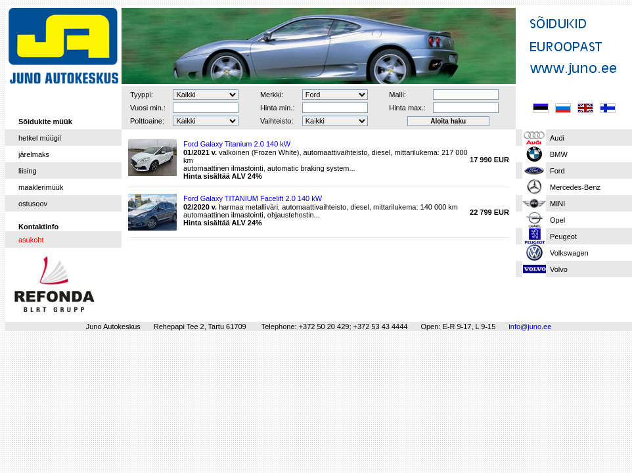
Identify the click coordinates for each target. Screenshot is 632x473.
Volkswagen (569, 253)
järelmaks (33, 154)
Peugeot (563, 236)
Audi (557, 138)
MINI (557, 204)
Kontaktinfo (38, 227)
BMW (559, 154)
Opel (557, 220)
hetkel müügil (39, 138)
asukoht (31, 240)
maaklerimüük (40, 187)
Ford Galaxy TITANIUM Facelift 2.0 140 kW (252, 198)
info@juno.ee (529, 326)
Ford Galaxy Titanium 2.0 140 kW (236, 144)
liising (27, 171)
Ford (557, 171)
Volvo (559, 269)
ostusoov (32, 204)
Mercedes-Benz (575, 187)
